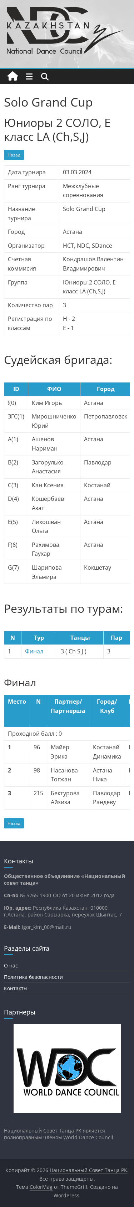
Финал (34, 651)
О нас (11, 965)
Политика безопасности (33, 977)
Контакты (16, 988)
